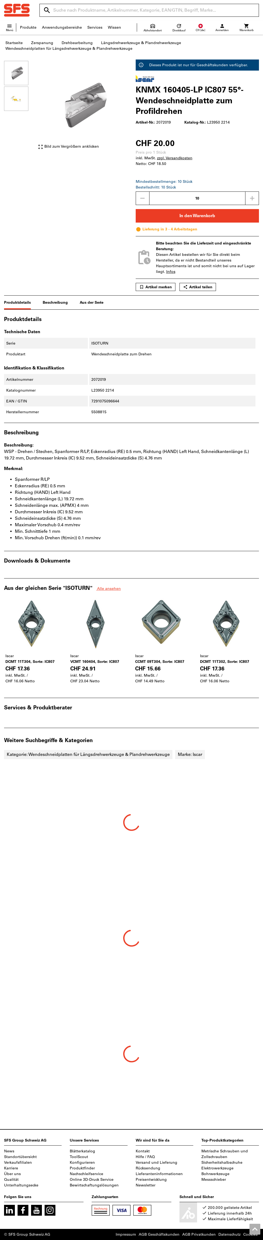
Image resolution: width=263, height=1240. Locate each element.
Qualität (11, 1179)
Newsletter (145, 1185)
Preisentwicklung (151, 1179)
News (9, 1151)
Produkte (28, 27)
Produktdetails (17, 302)
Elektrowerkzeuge (217, 1168)
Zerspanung (42, 43)
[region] (20, 107)
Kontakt (143, 1151)
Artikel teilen (197, 287)
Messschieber (213, 1179)
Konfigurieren (82, 1162)
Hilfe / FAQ (145, 1157)
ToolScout (79, 1157)
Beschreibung (55, 302)
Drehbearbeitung (77, 43)
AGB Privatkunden (199, 1234)
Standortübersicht (20, 1157)
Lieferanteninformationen (159, 1174)
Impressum (126, 1234)
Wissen (114, 27)
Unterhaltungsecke (21, 1185)
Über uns (12, 1174)
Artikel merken (155, 287)
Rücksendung (148, 1168)
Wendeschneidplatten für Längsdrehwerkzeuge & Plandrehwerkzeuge (68, 48)
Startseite (14, 43)
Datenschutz (229, 1234)
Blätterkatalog (82, 1151)
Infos (170, 271)
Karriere (11, 1168)
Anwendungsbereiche (62, 27)
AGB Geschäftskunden (159, 1234)
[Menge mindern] (142, 198)
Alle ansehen (108, 588)
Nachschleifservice (86, 1174)
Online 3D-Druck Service (92, 1179)
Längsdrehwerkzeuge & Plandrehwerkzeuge (141, 43)
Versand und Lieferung (156, 1162)
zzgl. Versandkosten (174, 158)
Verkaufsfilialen (18, 1162)
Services (94, 27)
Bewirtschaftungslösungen (94, 1185)
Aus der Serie (92, 302)
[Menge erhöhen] (252, 198)
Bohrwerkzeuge (215, 1174)
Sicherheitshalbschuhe (221, 1162)
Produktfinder (82, 1168)
